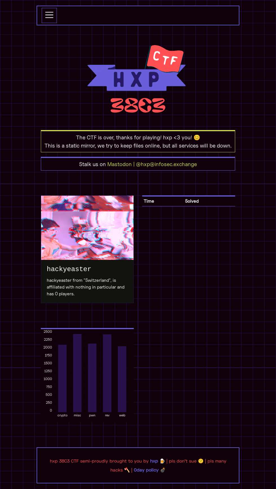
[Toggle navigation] (49, 15)
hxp (154, 460)
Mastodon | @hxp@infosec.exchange (152, 164)
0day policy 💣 (150, 469)
